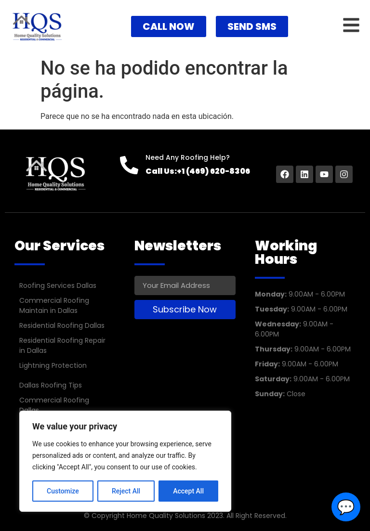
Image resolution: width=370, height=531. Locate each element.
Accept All (188, 491)
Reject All (126, 491)
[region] (125, 461)
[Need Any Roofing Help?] (129, 165)
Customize (63, 491)
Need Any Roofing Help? (187, 157)
